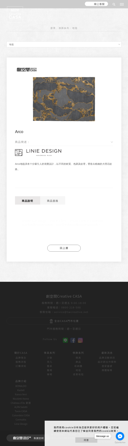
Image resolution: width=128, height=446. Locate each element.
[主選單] (122, 4)
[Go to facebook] (120, 436)
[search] (114, 5)
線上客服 (99, 4)
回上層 (64, 248)
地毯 (75, 28)
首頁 (53, 28)
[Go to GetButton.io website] (120, 442)
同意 (86, 440)
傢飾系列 (64, 28)
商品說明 (27, 200)
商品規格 (52, 200)
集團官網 (27, 438)
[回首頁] (15, 14)
